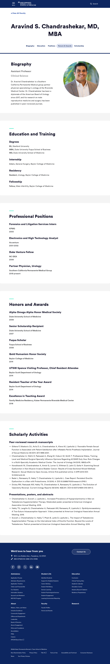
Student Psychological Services (50, 592)
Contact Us (81, 552)
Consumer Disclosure (86, 653)
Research (75, 603)
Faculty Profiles (45, 608)
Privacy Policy (33, 653)
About (13, 603)
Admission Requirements (18, 581)
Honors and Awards (29, 304)
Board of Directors (16, 622)
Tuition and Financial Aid (18, 587)
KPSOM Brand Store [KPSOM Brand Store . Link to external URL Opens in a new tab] (17, 640)
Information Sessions (17, 592)
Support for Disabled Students (49, 581)
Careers (13, 637)
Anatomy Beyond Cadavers (79, 590)
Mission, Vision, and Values (18, 608)
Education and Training (32, 134)
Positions (51, 46)
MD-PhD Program (16, 598)
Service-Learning (46, 590)
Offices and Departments (18, 616)
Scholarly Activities (28, 434)
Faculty (44, 603)
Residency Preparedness (79, 592)
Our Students (15, 590)
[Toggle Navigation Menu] (13, 4)
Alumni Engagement (17, 625)
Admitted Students (46, 578)
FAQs (12, 634)
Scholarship (79, 46)
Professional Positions (31, 216)
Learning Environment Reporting (50, 598)
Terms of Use (54, 653)
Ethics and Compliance (17, 628)
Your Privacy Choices (24, 656)
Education (41, 46)
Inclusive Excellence (16, 611)
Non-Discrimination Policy (18, 653)
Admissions (15, 574)
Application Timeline (17, 584)
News (12, 656)
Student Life (46, 574)
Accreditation (15, 631)
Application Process (16, 578)
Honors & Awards (65, 46)
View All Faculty (18, 13)
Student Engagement (47, 595)
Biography (30, 46)
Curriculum (75, 578)
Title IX (43, 653)
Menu (13, 5)
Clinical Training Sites (78, 581)
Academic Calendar (77, 584)
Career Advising (45, 584)
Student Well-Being (47, 587)
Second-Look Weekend (17, 595)
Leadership (14, 619)
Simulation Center (77, 587)
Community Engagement (18, 613)
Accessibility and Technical (69, 653)
